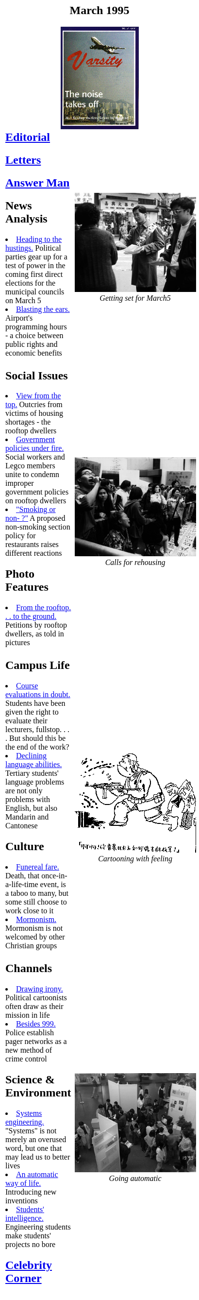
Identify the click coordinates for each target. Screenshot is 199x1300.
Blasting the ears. (43, 309)
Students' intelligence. (24, 1213)
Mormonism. (36, 919)
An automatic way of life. (31, 1178)
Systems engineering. (24, 1117)
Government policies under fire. (34, 443)
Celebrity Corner (28, 1271)
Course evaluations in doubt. (37, 690)
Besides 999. (36, 1024)
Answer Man (37, 182)
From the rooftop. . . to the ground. (38, 611)
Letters (23, 160)
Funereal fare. (37, 867)
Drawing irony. (39, 989)
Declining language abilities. (33, 760)
